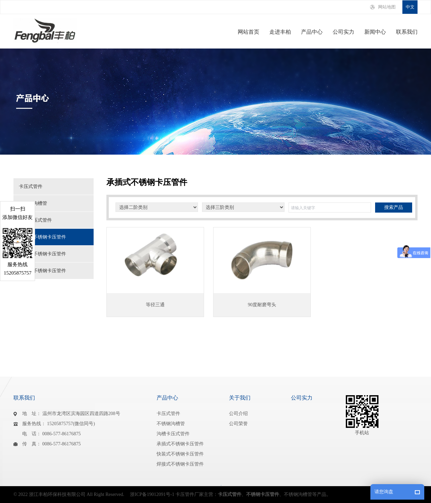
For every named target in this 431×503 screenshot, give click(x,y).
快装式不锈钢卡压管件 (42, 253)
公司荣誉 (238, 423)
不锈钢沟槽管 (33, 203)
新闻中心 (375, 32)
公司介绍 (238, 413)
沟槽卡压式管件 (35, 220)
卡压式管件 (30, 186)
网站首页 (248, 32)
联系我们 (407, 32)
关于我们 (240, 398)
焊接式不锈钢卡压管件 (42, 270)
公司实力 (343, 32)
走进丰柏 (280, 32)
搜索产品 (393, 207)
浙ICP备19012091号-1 (152, 494)
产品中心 (312, 32)
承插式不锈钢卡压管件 (42, 237)
